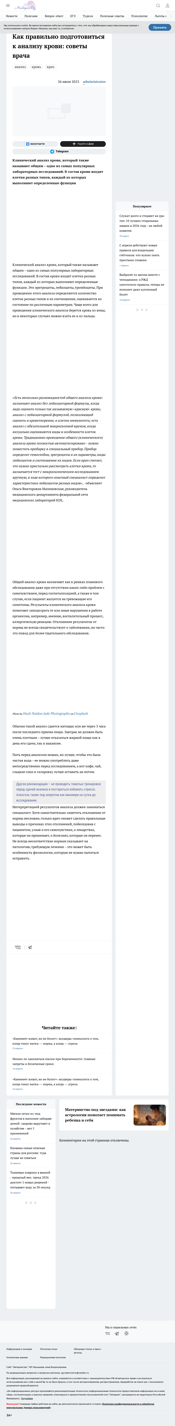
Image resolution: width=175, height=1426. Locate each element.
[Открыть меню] (7, 5)
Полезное (31, 16)
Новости (11, 16)
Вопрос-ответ (54, 16)
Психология (139, 16)
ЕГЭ (73, 16)
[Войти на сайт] (167, 5)
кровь (36, 67)
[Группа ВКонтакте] (35, 144)
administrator (94, 81)
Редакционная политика (53, 1357)
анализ (20, 67)
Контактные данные (17, 1357)
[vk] (18, 947)
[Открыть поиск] (158, 5)
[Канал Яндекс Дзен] (83, 144)
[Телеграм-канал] (59, 151)
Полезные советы (112, 16)
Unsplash (81, 713)
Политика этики (48, 1349)
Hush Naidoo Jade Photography (46, 713)
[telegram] (31, 947)
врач (50, 67)
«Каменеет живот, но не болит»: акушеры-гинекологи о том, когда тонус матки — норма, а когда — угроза (59, 1044)
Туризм (88, 16)
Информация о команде (19, 1349)
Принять (160, 27)
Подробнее (27, 1398)
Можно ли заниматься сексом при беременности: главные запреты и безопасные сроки (59, 1064)
